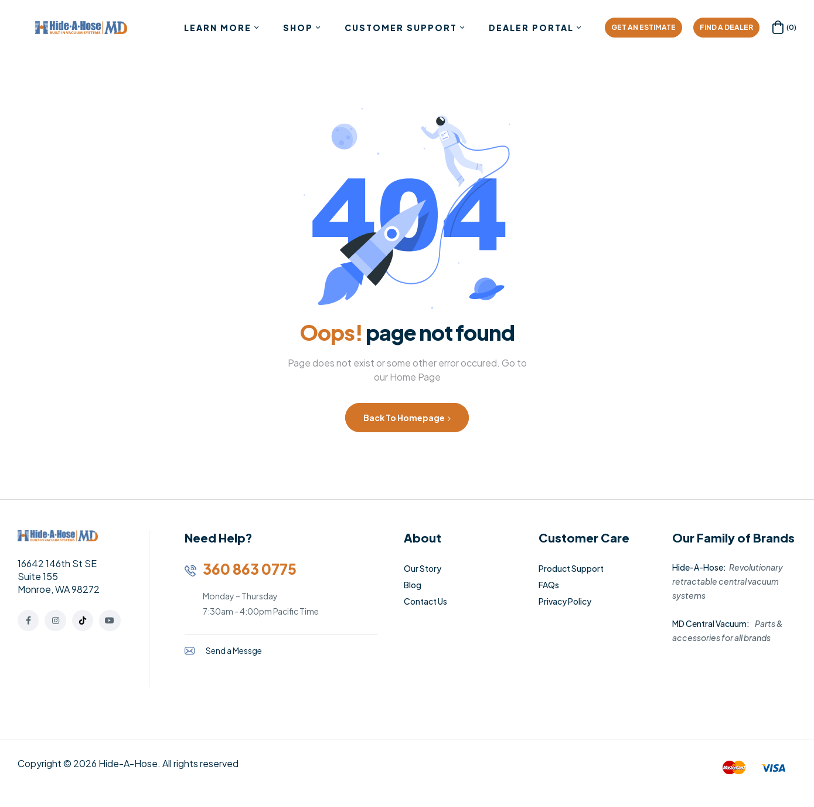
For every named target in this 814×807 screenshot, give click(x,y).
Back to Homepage (407, 417)
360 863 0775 (250, 569)
